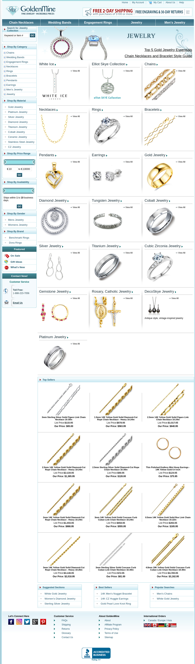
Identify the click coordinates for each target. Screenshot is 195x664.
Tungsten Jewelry (106, 200)
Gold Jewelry (15, 107)
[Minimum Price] (13, 169)
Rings (9, 71)
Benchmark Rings (19, 237)
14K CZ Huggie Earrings (114, 598)
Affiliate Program (113, 624)
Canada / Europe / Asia (160, 620)
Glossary (66, 633)
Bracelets (11, 75)
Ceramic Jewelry (17, 136)
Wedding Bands (59, 22)
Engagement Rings (98, 22)
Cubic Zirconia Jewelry (163, 246)
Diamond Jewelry (18, 122)
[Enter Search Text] (16, 35)
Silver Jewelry (16, 117)
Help (181, 2)
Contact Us (67, 637)
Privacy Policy (112, 629)
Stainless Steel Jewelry (21, 141)
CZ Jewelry (14, 146)
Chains (10, 52)
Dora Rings (15, 242)
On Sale (15, 255)
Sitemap (109, 637)
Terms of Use (111, 633)
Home (125, 2)
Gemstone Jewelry (54, 291)
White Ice (46, 64)
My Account (138, 2)
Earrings (11, 84)
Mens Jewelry (16, 219)
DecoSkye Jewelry (159, 291)
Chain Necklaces (21, 22)
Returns (66, 629)
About (108, 620)
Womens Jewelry (17, 224)
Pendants (11, 80)
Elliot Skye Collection (108, 64)
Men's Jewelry (174, 22)
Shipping (66, 624)
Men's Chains (164, 593)
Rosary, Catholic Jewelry (111, 291)
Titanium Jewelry (17, 127)
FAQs (64, 620)
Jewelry (136, 22)
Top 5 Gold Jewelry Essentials (168, 50)
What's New (18, 267)
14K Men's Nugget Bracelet (116, 593)
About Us (170, 2)
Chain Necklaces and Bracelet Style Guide (158, 56)
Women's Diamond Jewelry (60, 598)
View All (76, 71)
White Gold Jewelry (56, 593)
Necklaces (12, 66)
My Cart (158, 2)
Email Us (18, 302)
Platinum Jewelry (17, 112)
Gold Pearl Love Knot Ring (116, 603)
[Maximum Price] (27, 169)
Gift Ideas (16, 261)
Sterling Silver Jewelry (57, 603)
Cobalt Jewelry (16, 131)
